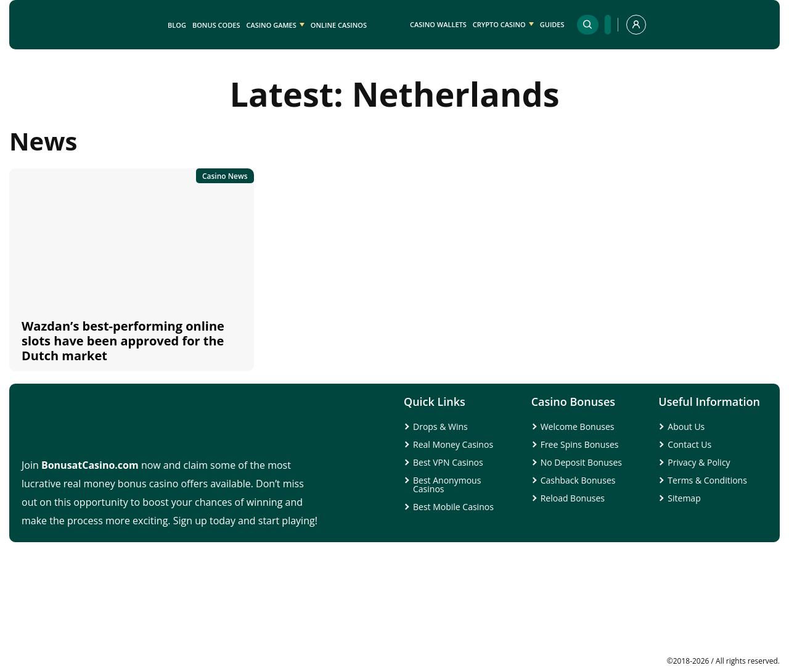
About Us (686, 426)
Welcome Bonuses (578, 426)
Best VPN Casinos (448, 462)
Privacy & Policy (699, 462)
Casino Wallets (438, 24)
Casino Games (271, 25)
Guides (552, 24)
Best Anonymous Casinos (447, 484)
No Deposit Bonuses (581, 462)
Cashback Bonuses (578, 480)
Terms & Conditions (707, 480)
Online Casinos (339, 25)
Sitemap (684, 498)
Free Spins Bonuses (580, 444)
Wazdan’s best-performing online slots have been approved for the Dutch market (123, 341)
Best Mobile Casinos (453, 507)
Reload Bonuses (573, 498)
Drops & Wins (440, 426)
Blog (177, 25)
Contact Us (689, 444)
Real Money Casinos (453, 444)
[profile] (636, 25)
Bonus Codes (216, 25)
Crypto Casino (499, 24)
